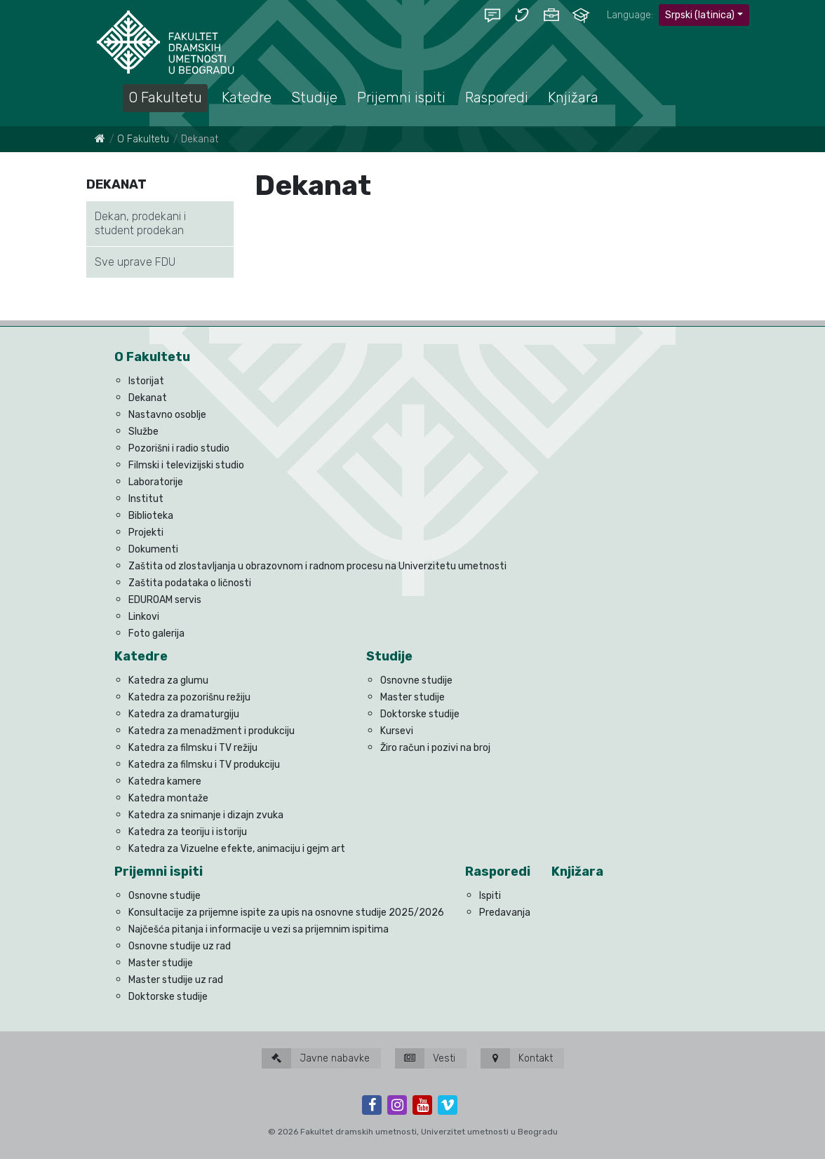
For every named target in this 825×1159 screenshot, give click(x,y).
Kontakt (517, 1058)
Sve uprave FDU (135, 262)
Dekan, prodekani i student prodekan (140, 223)
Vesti (425, 1058)
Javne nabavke (316, 1058)
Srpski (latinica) (700, 15)
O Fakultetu (143, 139)
